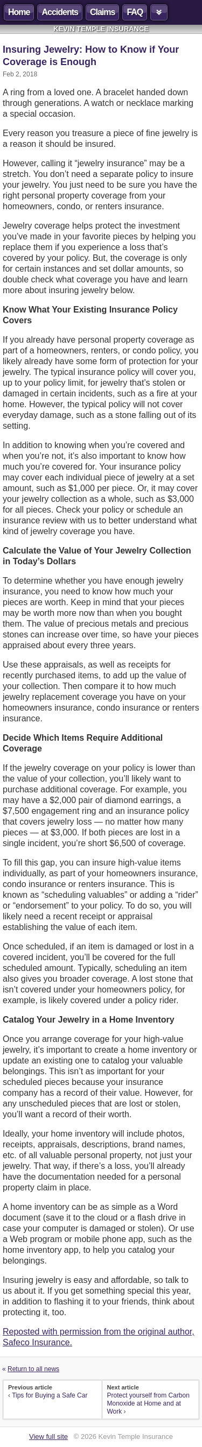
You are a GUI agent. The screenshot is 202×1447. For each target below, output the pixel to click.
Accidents (59, 12)
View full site (48, 1436)
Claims (102, 12)
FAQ (135, 12)
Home (19, 12)
